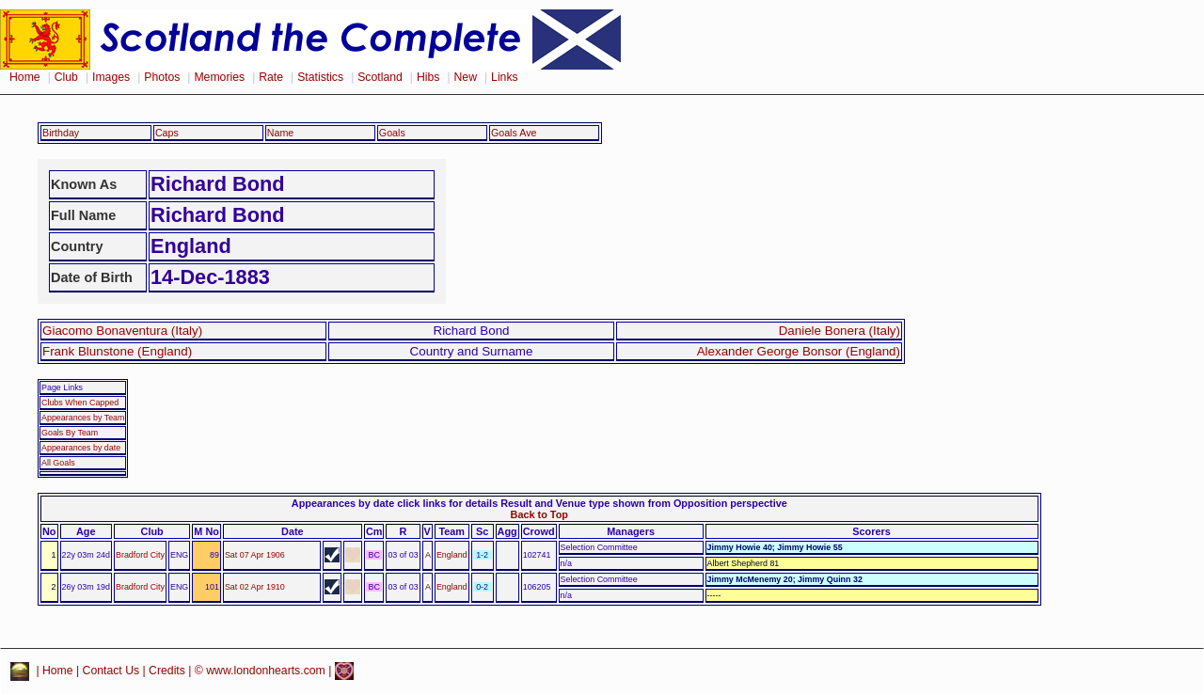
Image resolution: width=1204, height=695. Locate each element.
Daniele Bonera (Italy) (839, 331)
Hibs (428, 77)
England (451, 555)
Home (24, 77)
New (465, 77)
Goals (392, 132)
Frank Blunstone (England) (117, 351)
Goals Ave (514, 132)
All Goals (58, 462)
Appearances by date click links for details (395, 503)
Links (504, 77)
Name (280, 132)
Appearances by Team (82, 417)
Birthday (60, 132)
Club (66, 77)
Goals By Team (69, 432)
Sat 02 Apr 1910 (255, 587)
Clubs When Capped (80, 402)
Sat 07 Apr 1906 (255, 555)
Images (111, 77)
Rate (271, 77)
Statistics (320, 77)
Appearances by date (80, 447)
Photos (162, 77)
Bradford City (140, 555)
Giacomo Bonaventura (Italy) (122, 331)
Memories (219, 77)
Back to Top (539, 514)
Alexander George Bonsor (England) (798, 351)
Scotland (380, 77)
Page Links (62, 387)
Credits (167, 670)
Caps (167, 132)
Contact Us (111, 670)
